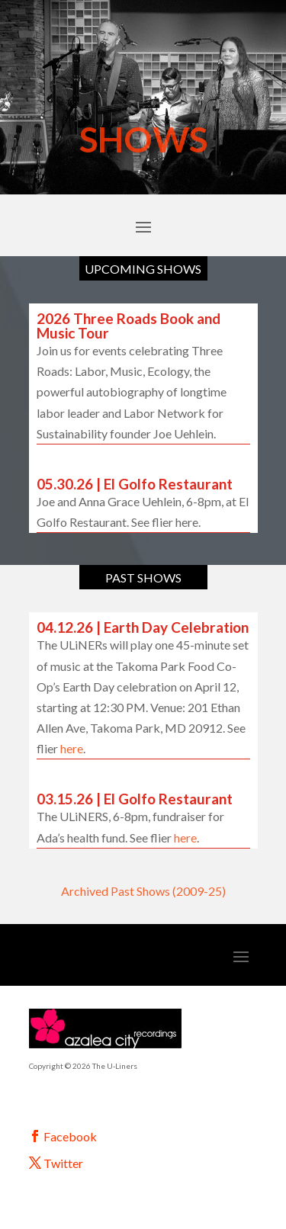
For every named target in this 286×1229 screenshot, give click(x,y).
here (71, 748)
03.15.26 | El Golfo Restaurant (135, 798)
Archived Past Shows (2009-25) (143, 891)
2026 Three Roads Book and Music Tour (128, 326)
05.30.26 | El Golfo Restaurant (135, 484)
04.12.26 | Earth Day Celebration (143, 627)
